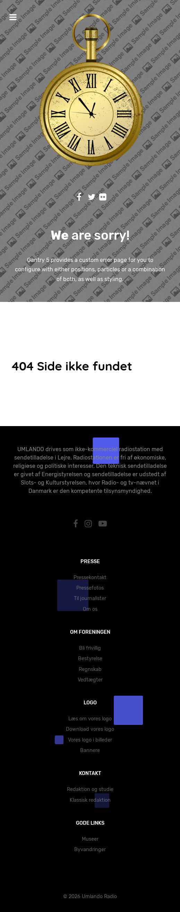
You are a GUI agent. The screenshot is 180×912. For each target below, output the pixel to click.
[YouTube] (102, 524)
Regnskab (90, 669)
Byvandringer (90, 850)
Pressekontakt (90, 578)
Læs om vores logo (90, 719)
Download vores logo (90, 729)
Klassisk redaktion (90, 800)
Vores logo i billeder (90, 740)
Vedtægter (90, 680)
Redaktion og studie (90, 789)
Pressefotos (90, 588)
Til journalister (90, 598)
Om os (90, 609)
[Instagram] (89, 524)
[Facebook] (77, 524)
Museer (90, 839)
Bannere (90, 750)
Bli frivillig (90, 648)
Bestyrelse (90, 659)
